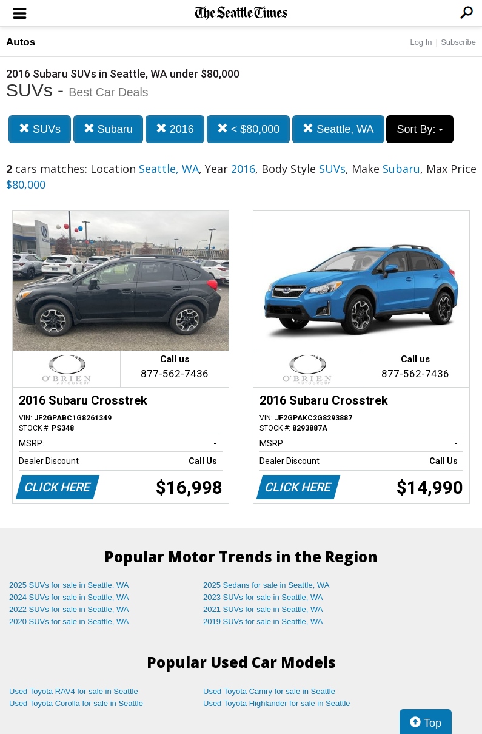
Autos (20, 42)
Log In (421, 42)
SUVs (40, 129)
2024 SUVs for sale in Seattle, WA (69, 597)
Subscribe (458, 42)
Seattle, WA (338, 129)
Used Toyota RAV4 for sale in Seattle (73, 691)
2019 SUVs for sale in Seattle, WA (263, 621)
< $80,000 (248, 129)
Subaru (108, 129)
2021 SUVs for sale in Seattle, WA (263, 609)
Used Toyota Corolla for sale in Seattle (76, 703)
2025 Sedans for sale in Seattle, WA (266, 585)
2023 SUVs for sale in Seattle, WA (263, 597)
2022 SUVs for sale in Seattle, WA (69, 609)
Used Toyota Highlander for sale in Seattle (276, 703)
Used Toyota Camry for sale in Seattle (269, 691)
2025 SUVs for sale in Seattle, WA (69, 585)
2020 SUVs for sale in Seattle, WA (69, 621)
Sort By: (420, 129)
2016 (175, 129)
